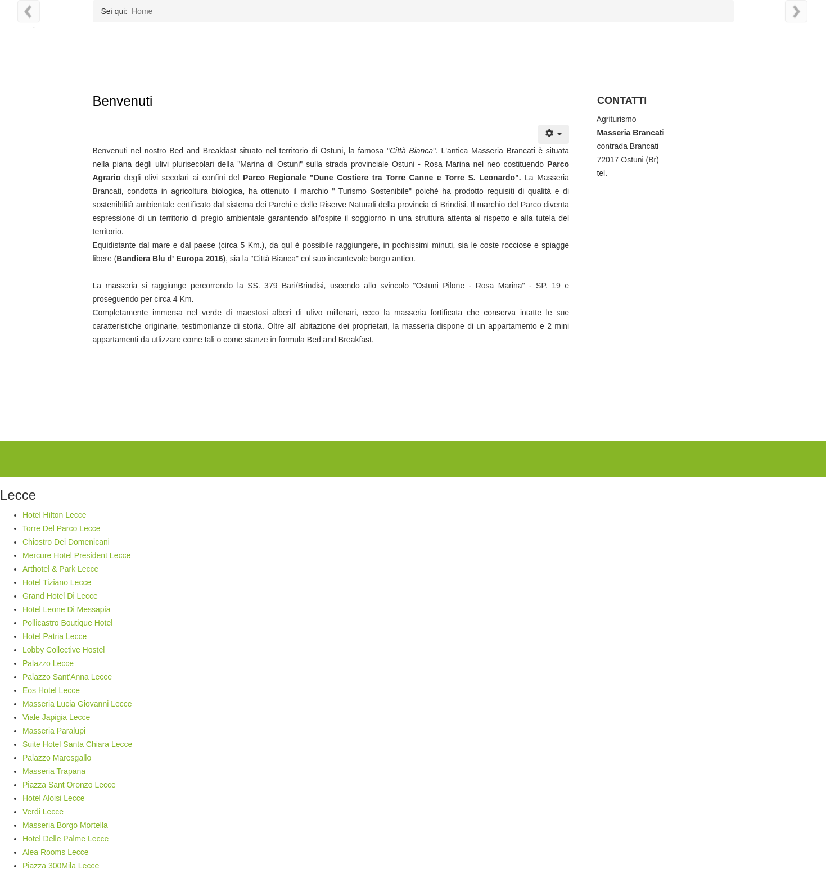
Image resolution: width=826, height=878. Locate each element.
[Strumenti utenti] (553, 134)
